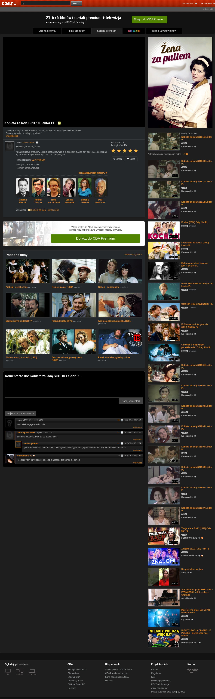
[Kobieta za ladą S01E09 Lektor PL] (163, 169)
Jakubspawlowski (26, 432)
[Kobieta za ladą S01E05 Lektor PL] (163, 454)
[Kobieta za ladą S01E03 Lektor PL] (163, 413)
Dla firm (108, 680)
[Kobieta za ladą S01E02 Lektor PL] (163, 393)
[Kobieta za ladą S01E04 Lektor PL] (163, 434)
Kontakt (154, 669)
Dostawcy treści (75, 680)
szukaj (77, 3)
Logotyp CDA (74, 677)
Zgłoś (131, 159)
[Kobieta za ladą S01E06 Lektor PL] (163, 475)
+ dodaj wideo (209, 9)
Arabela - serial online (17, 287)
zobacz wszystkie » (133, 254)
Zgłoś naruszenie (159, 688)
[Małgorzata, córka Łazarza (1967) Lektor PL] (163, 271)
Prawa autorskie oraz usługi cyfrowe (168, 692)
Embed (117, 159)
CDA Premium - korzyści (116, 673)
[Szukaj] (45, 3)
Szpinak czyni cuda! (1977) (19, 321)
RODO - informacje (160, 684)
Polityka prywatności (160, 680)
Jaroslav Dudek (32, 168)
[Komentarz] (74, 389)
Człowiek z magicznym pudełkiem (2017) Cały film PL (196, 346)
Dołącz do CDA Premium (95, 238)
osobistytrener (31, 443)
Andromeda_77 (26, 456)
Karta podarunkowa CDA (117, 677)
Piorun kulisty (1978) (62, 321)
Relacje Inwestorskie (77, 669)
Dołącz (149, 19)
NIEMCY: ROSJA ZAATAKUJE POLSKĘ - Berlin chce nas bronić (196, 633)
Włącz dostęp (12, 136)
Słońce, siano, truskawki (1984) (21, 357)
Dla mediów (73, 673)
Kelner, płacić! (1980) (63, 287)
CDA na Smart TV (76, 684)
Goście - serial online (108, 287)
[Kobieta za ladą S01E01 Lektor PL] (163, 373)
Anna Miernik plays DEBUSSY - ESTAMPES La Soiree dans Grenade (197, 592)
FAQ (153, 677)
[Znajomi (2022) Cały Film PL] (163, 556)
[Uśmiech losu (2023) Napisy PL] (163, 311)
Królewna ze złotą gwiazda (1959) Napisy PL (194, 325)
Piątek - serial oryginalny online (114, 357)
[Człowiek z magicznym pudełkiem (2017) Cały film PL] (163, 352)
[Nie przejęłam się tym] (163, 577)
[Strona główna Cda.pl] (9, 3)
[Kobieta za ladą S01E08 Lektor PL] (163, 495)
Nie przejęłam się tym (192, 569)
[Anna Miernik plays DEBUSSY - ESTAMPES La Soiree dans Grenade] (163, 597)
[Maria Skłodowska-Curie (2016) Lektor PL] (163, 291)
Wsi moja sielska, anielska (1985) (114, 321)
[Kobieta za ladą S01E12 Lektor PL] (163, 209)
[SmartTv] (22, 676)
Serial (37, 146)
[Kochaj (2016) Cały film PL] (163, 230)
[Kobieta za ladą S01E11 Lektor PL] (163, 141)
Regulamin (156, 673)
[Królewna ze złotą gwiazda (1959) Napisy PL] (163, 332)
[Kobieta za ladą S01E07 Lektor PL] (163, 516)
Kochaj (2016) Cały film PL (194, 222)
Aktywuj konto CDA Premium (118, 669)
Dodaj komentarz (131, 401)
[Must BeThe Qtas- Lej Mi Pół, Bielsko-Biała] (163, 618)
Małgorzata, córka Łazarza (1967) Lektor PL (194, 264)
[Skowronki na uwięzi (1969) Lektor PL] (163, 250)
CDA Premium (38, 160)
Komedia (20, 146)
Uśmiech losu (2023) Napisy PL (197, 304)
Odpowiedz (137, 427)
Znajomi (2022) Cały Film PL (195, 549)
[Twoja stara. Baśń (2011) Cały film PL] (163, 536)
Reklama (72, 688)
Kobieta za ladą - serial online (45, 210)
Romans (29, 146)
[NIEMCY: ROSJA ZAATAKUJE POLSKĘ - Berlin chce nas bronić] (163, 638)
